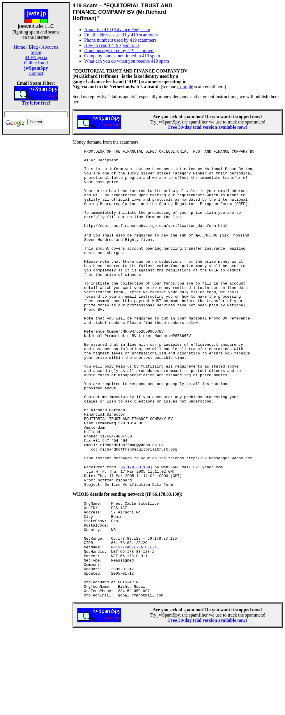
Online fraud (36, 62)
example (185, 86)
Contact (36, 73)
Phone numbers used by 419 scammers (120, 40)
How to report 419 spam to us (111, 45)
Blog (33, 47)
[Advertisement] (36, 226)
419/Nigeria (36, 57)
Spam (36, 52)
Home (19, 47)
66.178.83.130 (135, 529)
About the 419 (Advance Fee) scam (117, 29)
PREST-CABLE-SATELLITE (135, 622)
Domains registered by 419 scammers (119, 50)
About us (49, 47)
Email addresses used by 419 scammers (121, 34)
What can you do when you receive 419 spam (126, 61)
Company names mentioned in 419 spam (122, 55)
